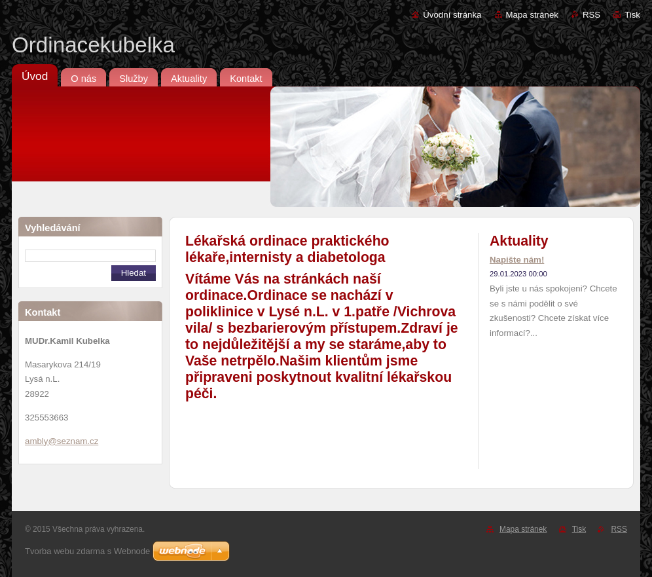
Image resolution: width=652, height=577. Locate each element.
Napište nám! (517, 260)
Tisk (632, 15)
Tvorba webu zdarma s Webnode (87, 551)
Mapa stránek (532, 15)
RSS (591, 15)
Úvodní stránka (452, 15)
